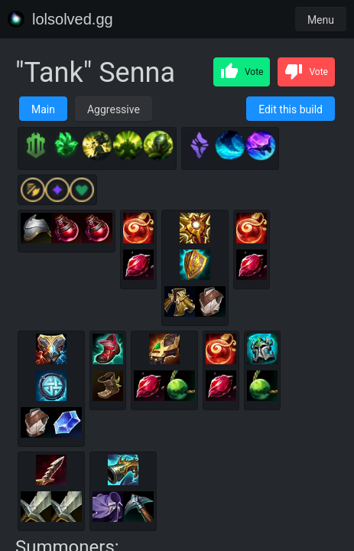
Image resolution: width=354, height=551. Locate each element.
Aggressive (113, 109)
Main (43, 109)
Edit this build (290, 109)
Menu (320, 20)
